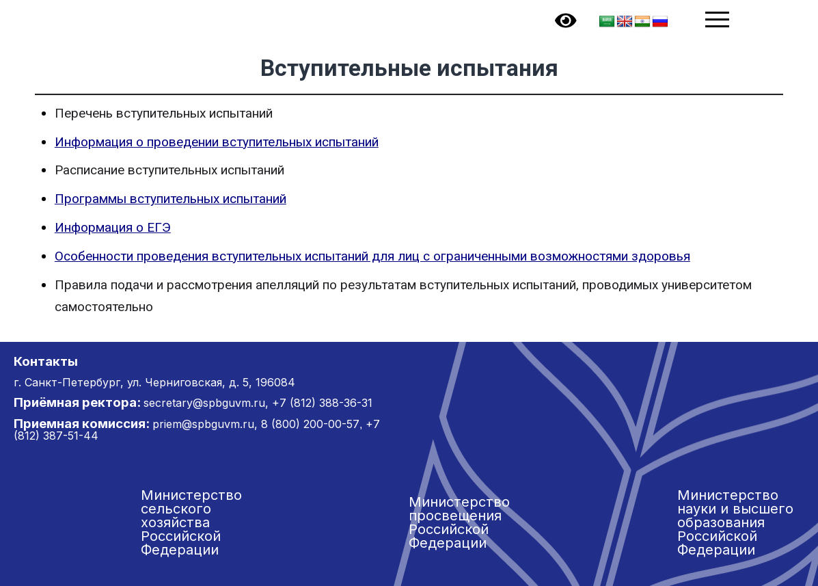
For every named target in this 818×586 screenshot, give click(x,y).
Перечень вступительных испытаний (164, 113)
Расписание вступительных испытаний (169, 170)
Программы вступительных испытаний (170, 199)
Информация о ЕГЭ (113, 227)
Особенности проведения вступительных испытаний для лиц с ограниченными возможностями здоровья (372, 256)
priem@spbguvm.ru (203, 424)
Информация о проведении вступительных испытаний (217, 142)
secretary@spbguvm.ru (204, 403)
